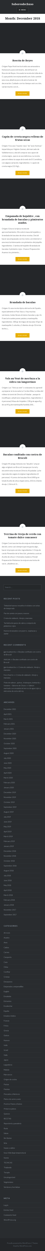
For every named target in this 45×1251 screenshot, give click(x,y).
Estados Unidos (10, 1016)
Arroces (7, 933)
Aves (5, 942)
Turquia (7, 1172)
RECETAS (7, 1119)
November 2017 (10, 910)
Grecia (6, 1031)
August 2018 (9, 871)
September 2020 (10, 748)
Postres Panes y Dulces (13, 1104)
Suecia (6, 1158)
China (6, 967)
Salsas (6, 1133)
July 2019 (7, 817)
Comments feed (10, 1215)
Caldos (6, 947)
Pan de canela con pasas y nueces (16, 613)
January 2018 (9, 905)
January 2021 (9, 729)
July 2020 (7, 758)
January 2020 (9, 787)
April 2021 (8, 714)
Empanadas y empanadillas (13, 987)
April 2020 (8, 773)
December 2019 (10, 792)
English (6, 991)
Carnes (6, 952)
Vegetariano (8, 1182)
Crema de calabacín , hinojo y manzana (18, 618)
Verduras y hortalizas (12, 1187)
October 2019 (9, 802)
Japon (6, 1060)
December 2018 (10, 851)
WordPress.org (10, 1220)
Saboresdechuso (22, 4)
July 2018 (7, 876)
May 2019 (7, 827)
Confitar (7, 972)
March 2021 (8, 719)
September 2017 (10, 915)
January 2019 (9, 846)
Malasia (6, 1070)
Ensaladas (7, 996)
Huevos (7, 1040)
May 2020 (7, 768)
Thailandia (7, 1167)
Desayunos (8, 982)
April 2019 (8, 832)
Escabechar (8, 1006)
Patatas (7, 1089)
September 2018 (10, 866)
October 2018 (9, 861)
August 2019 (9, 812)
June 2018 (8, 880)
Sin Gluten (8, 1138)
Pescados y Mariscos (12, 1094)
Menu (23, 10)
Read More (22, 93)
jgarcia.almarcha (10, 652)
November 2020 (10, 739)
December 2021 (10, 709)
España (6, 1011)
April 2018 (8, 890)
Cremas (7, 977)
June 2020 (8, 763)
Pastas (6, 1084)
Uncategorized (9, 1177)
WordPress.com (26, 1246)
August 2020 (9, 753)
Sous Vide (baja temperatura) (15, 1153)
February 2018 (9, 900)
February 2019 (9, 841)
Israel (6, 1050)
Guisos (6, 1035)
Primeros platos (10, 1109)
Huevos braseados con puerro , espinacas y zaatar (20, 632)
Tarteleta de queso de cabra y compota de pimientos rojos (20, 624)
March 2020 (8, 778)
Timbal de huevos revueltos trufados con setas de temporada (22, 607)
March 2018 (8, 895)
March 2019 (8, 836)
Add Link (7, 659)
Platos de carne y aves (12, 1099)
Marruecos (8, 1075)
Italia (5, 1055)
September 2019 (10, 807)
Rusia (6, 1128)
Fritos (6, 1026)
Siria (5, 1143)
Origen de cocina (10, 1079)
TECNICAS (8, 1163)
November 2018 (10, 856)
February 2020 (9, 783)
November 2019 (10, 797)
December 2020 (10, 734)
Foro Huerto (8, 675)
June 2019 (8, 822)
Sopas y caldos (9, 1148)
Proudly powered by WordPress (19, 1243)
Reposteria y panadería (12, 1123)
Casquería (7, 957)
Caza (5, 962)
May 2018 (7, 885)
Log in (6, 1205)
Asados (6, 938)
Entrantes (7, 1001)
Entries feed (8, 1210)
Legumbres (8, 1065)
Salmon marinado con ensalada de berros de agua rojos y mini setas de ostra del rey (22, 688)
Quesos (7, 1114)
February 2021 (9, 724)
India (5, 1045)
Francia (6, 1021)
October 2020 (9, 743)
